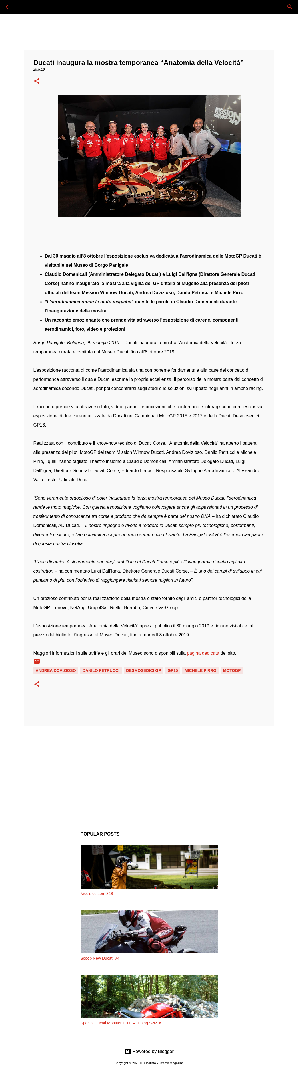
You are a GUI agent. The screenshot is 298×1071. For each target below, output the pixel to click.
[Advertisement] (149, 774)
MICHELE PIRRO (200, 670)
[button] (36, 82)
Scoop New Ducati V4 (100, 958)
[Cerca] (24, 7)
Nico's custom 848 (97, 893)
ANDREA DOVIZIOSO (56, 670)
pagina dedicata (203, 653)
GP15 (173, 670)
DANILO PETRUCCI (101, 670)
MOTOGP (232, 670)
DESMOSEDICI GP (143, 670)
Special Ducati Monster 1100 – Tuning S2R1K (121, 1023)
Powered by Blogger (149, 1051)
